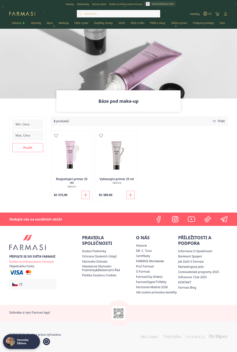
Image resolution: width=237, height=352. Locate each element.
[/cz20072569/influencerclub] (160, 3)
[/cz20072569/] (22, 14)
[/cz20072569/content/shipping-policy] (94, 251)
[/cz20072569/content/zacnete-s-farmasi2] (191, 261)
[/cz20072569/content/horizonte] (152, 287)
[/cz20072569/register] (83, 4)
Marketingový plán (191, 267)
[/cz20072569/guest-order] (21, 266)
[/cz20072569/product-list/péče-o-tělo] (137, 24)
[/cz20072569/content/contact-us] (184, 282)
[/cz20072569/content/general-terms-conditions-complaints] (108, 268)
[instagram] (175, 219)
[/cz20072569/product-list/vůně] (122, 24)
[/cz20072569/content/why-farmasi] (145, 266)
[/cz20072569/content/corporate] (150, 261)
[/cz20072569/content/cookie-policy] (99, 275)
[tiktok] (207, 219)
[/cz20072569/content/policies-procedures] (99, 256)
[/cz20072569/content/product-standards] (143, 256)
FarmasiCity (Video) (149, 277)
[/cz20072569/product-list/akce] (50, 24)
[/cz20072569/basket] (217, 13)
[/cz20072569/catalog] (69, 4)
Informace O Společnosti (195, 251)
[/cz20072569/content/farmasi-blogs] (187, 287)
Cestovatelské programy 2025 (198, 272)
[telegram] (224, 219)
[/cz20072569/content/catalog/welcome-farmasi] (156, 292)
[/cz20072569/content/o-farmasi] (143, 271)
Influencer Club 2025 (192, 277)
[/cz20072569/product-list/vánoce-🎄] (18, 24)
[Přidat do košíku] (85, 195)
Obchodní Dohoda (94, 261)
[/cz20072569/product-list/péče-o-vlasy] (157, 24)
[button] (27, 147)
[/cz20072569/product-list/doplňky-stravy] (103, 24)
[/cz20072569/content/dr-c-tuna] (144, 251)
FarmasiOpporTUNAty (151, 282)
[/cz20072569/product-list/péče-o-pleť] (81, 24)
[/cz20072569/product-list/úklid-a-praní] (179, 24)
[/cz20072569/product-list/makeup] (64, 24)
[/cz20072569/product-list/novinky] (36, 24)
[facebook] (159, 219)
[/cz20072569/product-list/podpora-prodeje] (203, 24)
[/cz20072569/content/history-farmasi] (141, 245)
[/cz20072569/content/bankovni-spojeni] (190, 256)
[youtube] (191, 219)
